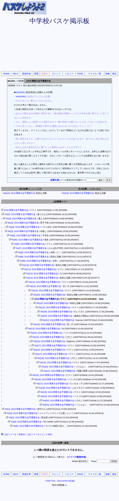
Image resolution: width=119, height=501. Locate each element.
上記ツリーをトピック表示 (39, 434)
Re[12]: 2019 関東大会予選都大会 (40, 273)
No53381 (21, 96)
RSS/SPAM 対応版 (66, 481)
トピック (69, 73)
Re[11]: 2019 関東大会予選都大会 (38, 269)
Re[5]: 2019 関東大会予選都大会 (26, 239)
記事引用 (54, 180)
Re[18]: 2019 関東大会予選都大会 (51, 303)
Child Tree (50, 481)
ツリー (44, 73)
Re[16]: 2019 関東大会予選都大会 (48, 294)
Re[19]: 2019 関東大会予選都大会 (53, 307)
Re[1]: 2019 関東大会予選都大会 (18, 214)
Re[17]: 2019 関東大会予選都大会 (49, 345)
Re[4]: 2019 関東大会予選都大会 (23, 227)
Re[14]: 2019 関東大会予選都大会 (44, 286)
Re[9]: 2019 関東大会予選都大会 (34, 261)
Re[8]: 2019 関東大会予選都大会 (32, 252)
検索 (107, 73)
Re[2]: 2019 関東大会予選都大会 (19, 218)
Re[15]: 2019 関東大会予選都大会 (46, 290)
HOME (6, 73)
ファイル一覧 (94, 73)
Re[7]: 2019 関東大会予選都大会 (30, 248)
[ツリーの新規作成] (77, 457)
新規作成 (26, 73)
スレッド (56, 73)
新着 (36, 73)
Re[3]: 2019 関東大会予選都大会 (22, 223)
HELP (15, 73)
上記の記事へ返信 (60, 443)
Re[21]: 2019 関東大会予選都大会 (57, 320)
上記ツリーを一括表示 (13, 434)
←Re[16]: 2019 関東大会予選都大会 (18, 193)
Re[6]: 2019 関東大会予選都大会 (28, 244)
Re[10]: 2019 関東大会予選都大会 (37, 265)
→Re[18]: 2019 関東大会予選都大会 (77, 193)
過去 (114, 73)
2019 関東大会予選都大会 (14, 210)
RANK (80, 73)
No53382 (19, 92)
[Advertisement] (59, 49)
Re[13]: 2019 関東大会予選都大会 (43, 282)
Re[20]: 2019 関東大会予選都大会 (55, 311)
